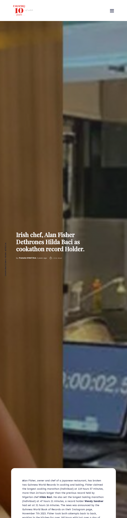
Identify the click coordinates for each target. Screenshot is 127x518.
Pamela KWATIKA (27, 258)
